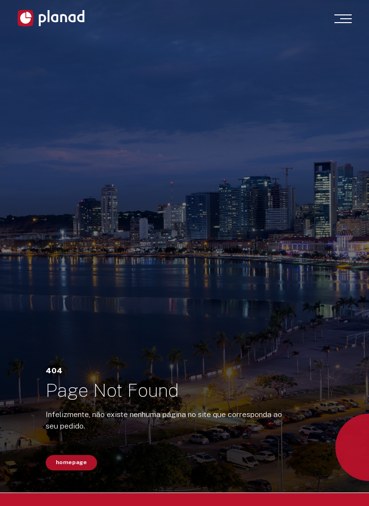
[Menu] (343, 19)
